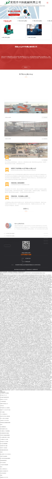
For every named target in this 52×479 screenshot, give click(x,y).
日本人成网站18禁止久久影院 (5, 437)
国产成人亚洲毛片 (3, 462)
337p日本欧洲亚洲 (3, 473)
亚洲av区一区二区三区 (3, 399)
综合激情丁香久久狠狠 (3, 445)
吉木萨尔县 (2, 405)
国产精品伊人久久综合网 (4, 441)
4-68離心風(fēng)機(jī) (7, 20)
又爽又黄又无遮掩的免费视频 (5, 435)
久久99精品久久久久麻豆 (4, 439)
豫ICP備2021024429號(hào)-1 (20, 269)
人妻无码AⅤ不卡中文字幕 (4, 420)
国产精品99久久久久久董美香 (5, 407)
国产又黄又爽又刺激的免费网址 (5, 458)
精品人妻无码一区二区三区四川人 (5, 454)
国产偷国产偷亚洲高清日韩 (4, 397)
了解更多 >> (26, 67)
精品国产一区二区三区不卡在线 (5, 409)
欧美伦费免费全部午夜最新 (4, 433)
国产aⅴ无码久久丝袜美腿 (4, 418)
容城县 (1, 475)
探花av (1, 466)
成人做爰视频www (3, 426)
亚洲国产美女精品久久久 (4, 403)
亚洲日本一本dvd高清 (3, 447)
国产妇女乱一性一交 (3, 395)
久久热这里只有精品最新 (4, 464)
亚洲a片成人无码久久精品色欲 (5, 416)
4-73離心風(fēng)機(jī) (37, 20)
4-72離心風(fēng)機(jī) (22, 20)
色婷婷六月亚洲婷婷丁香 (4, 471)
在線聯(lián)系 (29, 269)
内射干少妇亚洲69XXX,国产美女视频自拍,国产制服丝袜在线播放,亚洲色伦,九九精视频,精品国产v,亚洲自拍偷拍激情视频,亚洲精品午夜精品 (22, 5)
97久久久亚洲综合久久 (3, 414)
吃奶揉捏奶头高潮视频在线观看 (5, 422)
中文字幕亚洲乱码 (3, 401)
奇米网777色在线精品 (3, 456)
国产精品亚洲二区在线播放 (4, 393)
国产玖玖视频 (2, 412)
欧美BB (1, 452)
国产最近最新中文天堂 (3, 428)
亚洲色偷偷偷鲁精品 (3, 460)
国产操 (1, 424)
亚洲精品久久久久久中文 (4, 477)
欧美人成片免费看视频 (3, 443)
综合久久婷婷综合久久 (3, 468)
